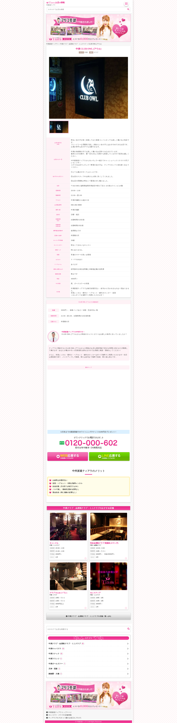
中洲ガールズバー (88, 664)
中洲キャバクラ (88, 648)
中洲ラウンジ (88, 659)
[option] (88, 88)
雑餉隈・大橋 (88, 674)
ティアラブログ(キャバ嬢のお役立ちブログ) (63, 718)
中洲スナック (88, 653)
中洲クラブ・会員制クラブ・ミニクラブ (88, 643)
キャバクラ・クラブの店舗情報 (59, 715)
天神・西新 (88, 669)
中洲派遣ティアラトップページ (59, 712)
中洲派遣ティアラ (82, 721)
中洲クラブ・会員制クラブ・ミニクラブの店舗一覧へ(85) (88, 616)
